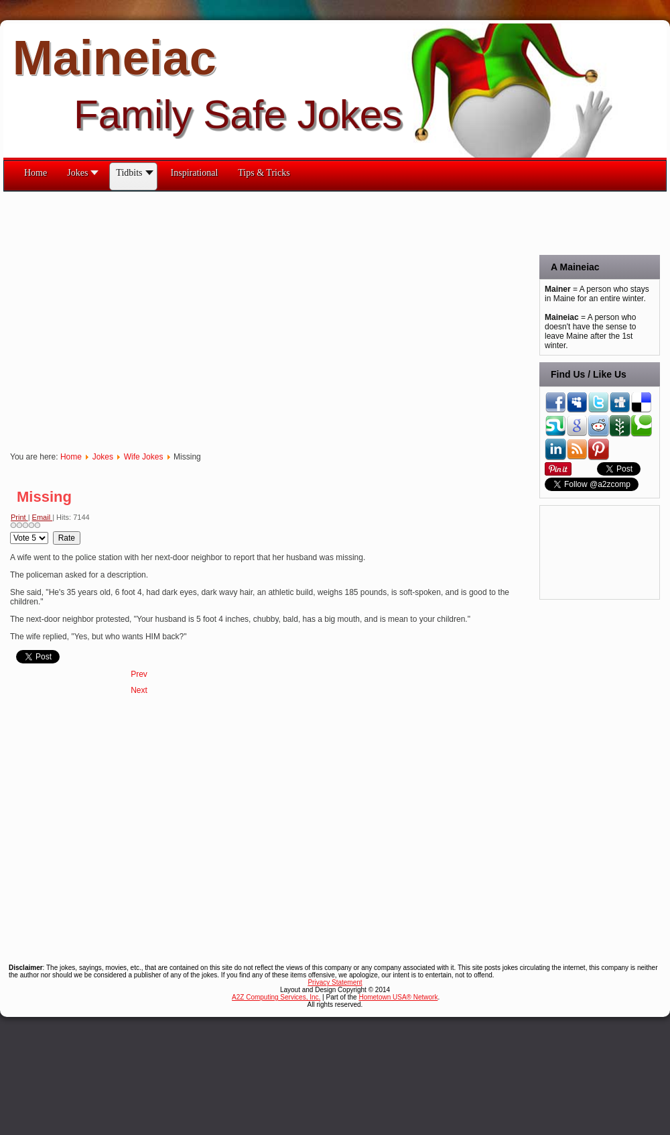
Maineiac (114, 58)
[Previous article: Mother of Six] (139, 674)
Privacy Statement (335, 982)
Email (42, 517)
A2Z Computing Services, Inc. (276, 997)
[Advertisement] (125, 317)
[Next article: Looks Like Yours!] (139, 690)
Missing (44, 496)
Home (71, 457)
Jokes (102, 457)
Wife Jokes (143, 457)
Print (19, 517)
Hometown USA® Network (398, 997)
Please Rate (10, 531)
